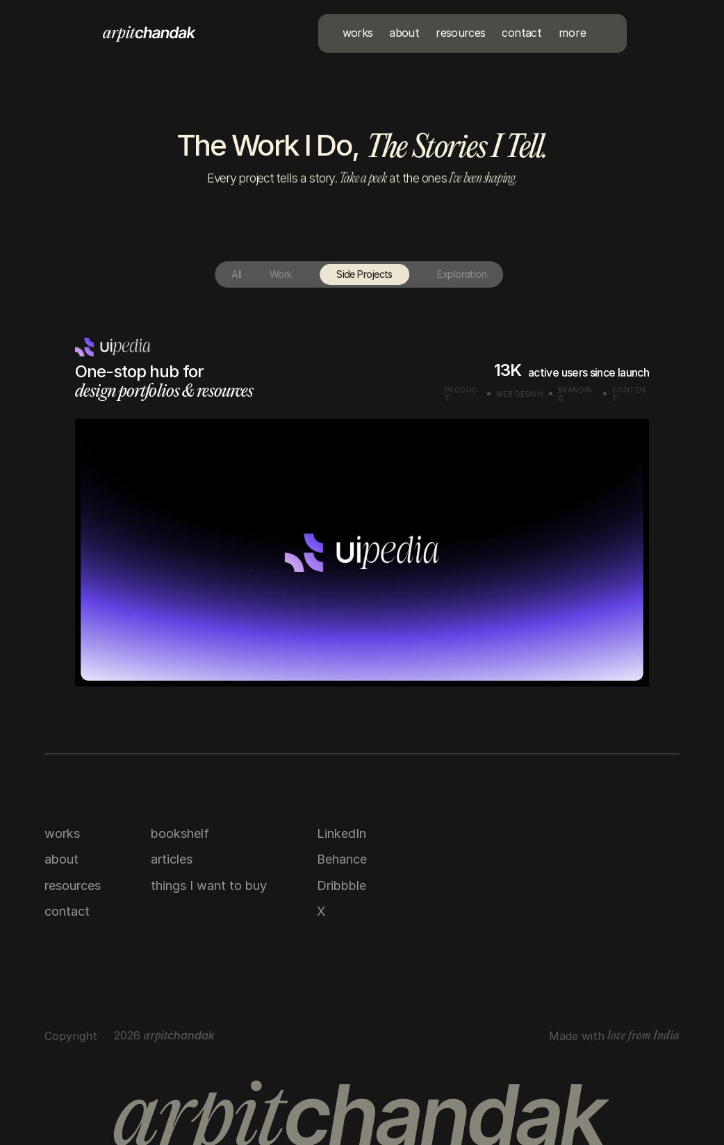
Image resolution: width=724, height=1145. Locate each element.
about (61, 859)
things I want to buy (209, 885)
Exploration (439, 274)
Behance (342, 859)
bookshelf (180, 833)
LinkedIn (341, 833)
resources (72, 885)
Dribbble (341, 885)
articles (171, 859)
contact (67, 911)
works (62, 833)
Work (258, 274)
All (214, 274)
